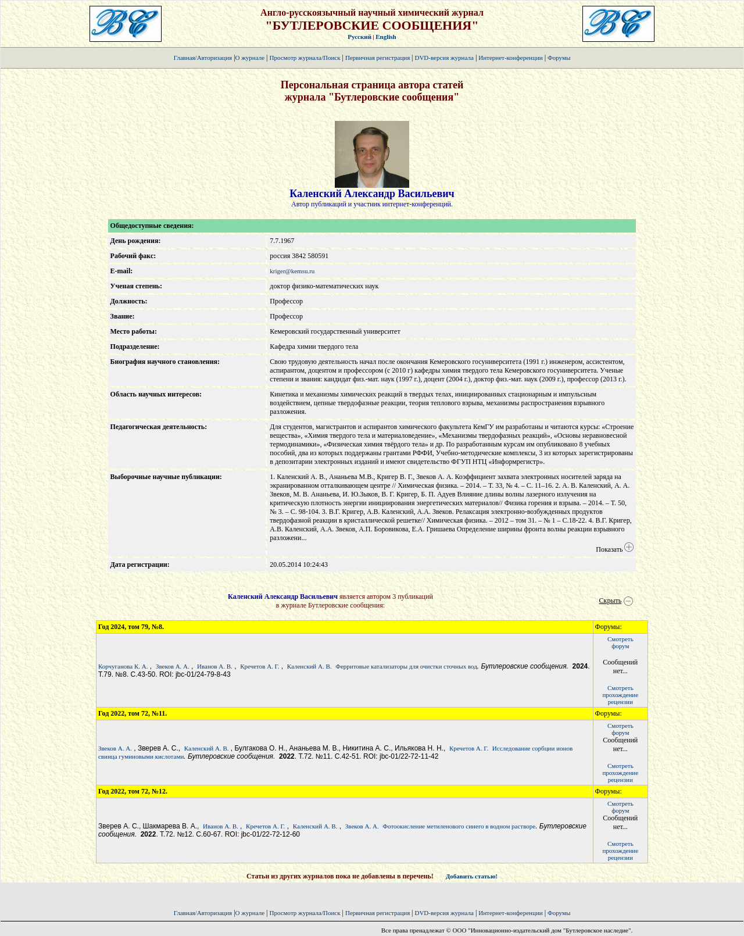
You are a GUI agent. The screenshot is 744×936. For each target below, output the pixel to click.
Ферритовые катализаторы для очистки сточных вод (406, 666)
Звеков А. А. (172, 666)
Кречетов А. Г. (259, 666)
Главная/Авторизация (203, 57)
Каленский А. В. (309, 666)
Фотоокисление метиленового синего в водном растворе (458, 826)
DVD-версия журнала (443, 57)
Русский (359, 36)
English (385, 36)
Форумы (559, 57)
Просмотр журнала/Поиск (304, 57)
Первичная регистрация (378, 57)
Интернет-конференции (510, 57)
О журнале (250, 57)
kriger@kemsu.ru (292, 270)
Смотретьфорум (620, 642)
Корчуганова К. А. (123, 666)
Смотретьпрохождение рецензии (620, 694)
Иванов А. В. (215, 666)
